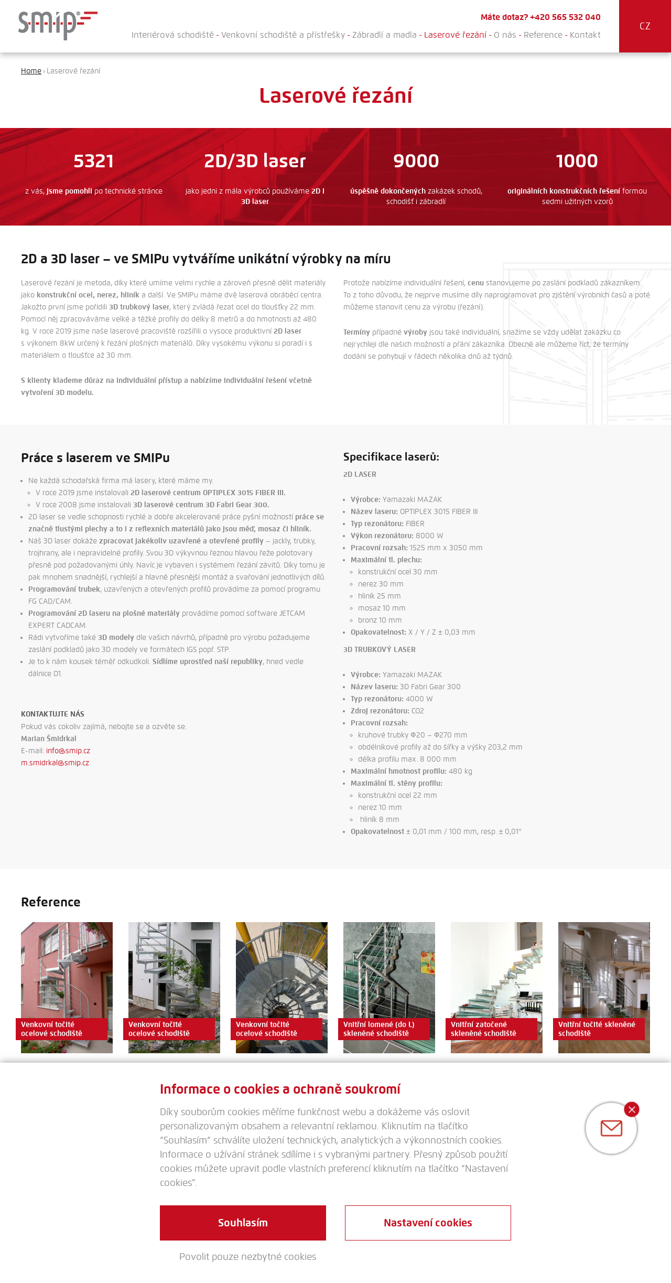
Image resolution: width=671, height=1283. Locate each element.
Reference (543, 35)
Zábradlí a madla (384, 35)
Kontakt (585, 35)
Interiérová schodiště (173, 35)
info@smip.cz (68, 750)
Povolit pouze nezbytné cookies (247, 1257)
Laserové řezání (455, 35)
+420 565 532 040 (565, 17)
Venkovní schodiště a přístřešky (283, 35)
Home (31, 71)
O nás (505, 35)
